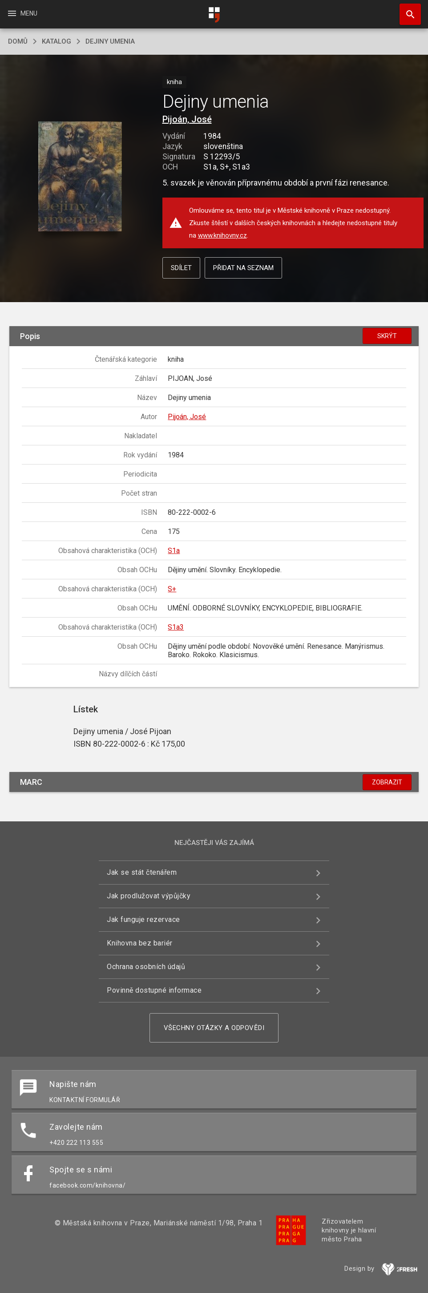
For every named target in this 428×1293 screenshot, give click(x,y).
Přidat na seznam (243, 268)
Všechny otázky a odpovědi (214, 1028)
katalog (56, 41)
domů (18, 41)
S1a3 (176, 627)
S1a (174, 550)
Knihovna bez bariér (140, 943)
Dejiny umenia (110, 41)
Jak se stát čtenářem (142, 872)
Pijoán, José (187, 119)
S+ (172, 589)
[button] (80, 177)
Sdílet (181, 268)
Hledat (406, 9)
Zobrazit (387, 782)
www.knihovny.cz (222, 235)
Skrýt (387, 335)
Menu (22, 13)
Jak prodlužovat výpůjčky (148, 896)
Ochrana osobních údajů (146, 966)
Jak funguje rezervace (143, 919)
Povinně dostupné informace (154, 990)
